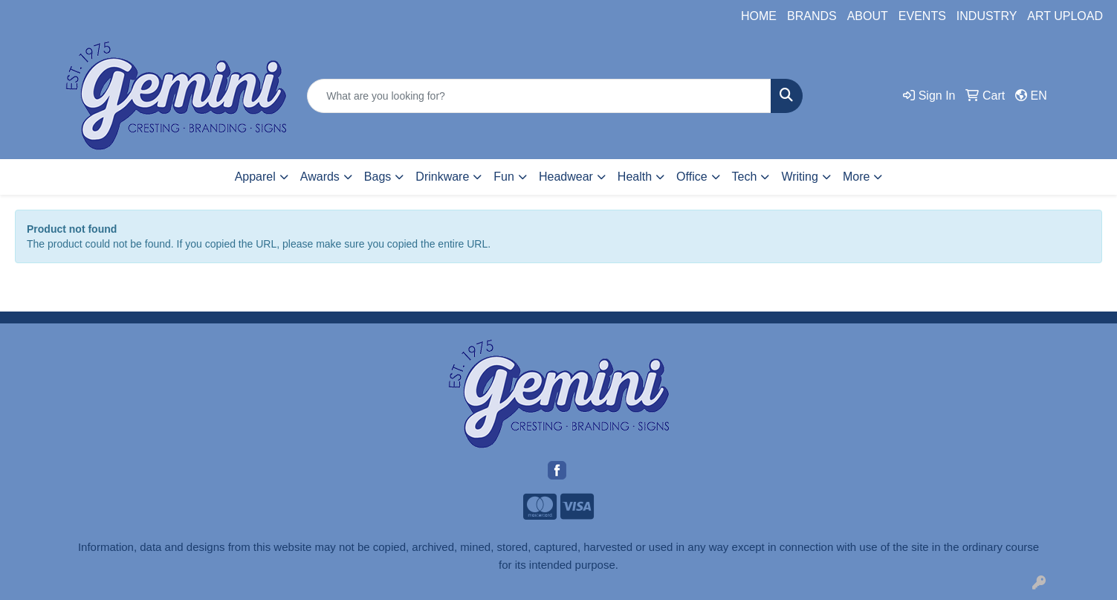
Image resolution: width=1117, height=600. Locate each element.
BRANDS (812, 16)
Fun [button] (503, 176)
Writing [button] (799, 176)
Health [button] (635, 176)
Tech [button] (744, 176)
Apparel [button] (255, 176)
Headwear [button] (566, 176)
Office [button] (692, 176)
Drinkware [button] (442, 176)
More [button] (856, 176)
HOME (759, 16)
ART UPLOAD (1065, 16)
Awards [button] (320, 176)
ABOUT (867, 16)
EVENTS (922, 16)
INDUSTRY (986, 16)
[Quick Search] (539, 96)
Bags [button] (377, 176)
